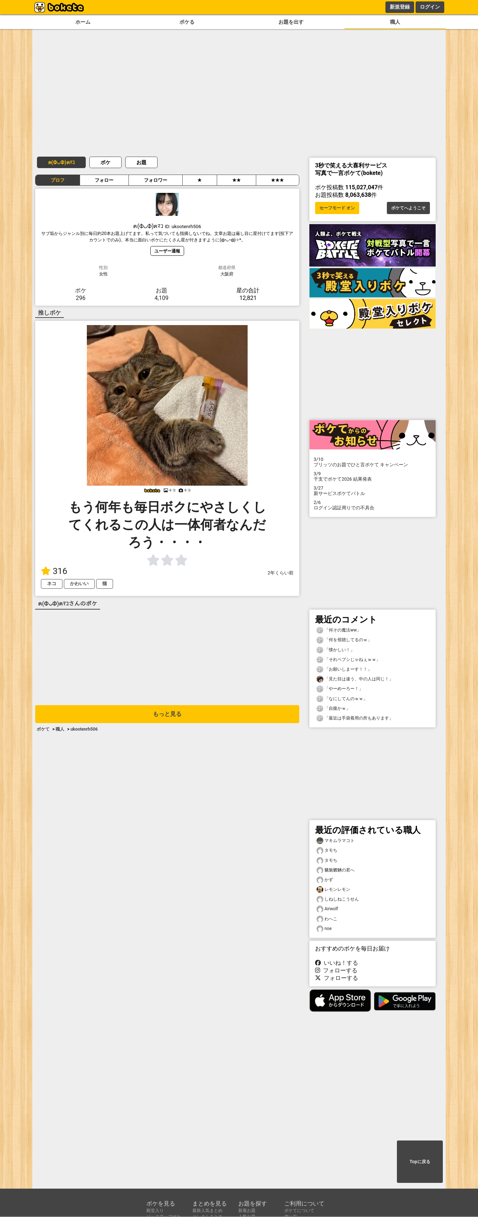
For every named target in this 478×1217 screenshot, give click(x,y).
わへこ (327, 919)
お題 (141, 162)
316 (54, 571)
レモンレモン (333, 889)
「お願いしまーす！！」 (344, 669)
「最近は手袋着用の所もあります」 (355, 718)
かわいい (79, 583)
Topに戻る (419, 1161)
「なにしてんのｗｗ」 (342, 698)
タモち (327, 850)
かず (325, 879)
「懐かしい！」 (336, 650)
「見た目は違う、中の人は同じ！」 (355, 679)
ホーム (82, 22)
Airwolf (327, 909)
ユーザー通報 (167, 251)
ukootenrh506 (84, 729)
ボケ (105, 162)
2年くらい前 (281, 572)
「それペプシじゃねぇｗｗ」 (348, 659)
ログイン (430, 7)
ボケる (187, 22)
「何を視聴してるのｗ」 (344, 640)
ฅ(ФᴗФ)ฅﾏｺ (61, 162)
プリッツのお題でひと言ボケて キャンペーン (372, 462)
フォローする (336, 970)
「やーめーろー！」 (340, 688)
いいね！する (336, 962)
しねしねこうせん (338, 899)
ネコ (51, 583)
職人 (395, 22)
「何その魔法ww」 (339, 630)
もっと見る (167, 714)
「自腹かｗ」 (333, 708)
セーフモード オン (337, 207)
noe (324, 928)
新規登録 (400, 7)
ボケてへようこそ (408, 207)
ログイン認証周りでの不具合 (372, 505)
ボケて (43, 729)
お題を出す (291, 22)
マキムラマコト (336, 840)
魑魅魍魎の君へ (336, 870)
